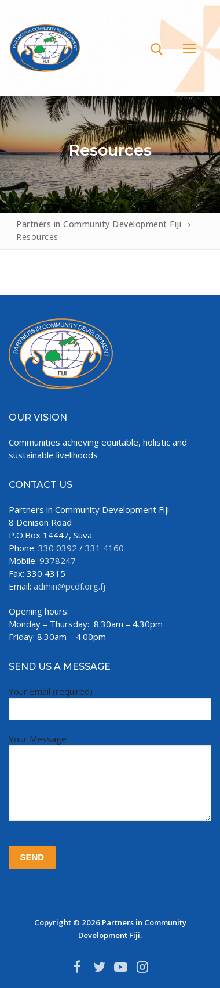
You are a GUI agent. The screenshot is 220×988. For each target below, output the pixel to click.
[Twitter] (99, 967)
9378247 (57, 560)
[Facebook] (77, 967)
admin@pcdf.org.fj (69, 586)
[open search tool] (157, 49)
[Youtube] (121, 967)
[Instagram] (143, 967)
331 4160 (104, 548)
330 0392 (57, 548)
